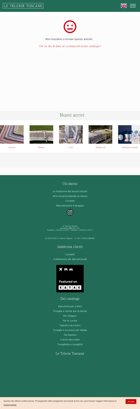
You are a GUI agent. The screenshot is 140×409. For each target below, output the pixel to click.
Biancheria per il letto (70, 306)
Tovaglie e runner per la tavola (70, 311)
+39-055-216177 (62, 230)
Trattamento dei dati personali (70, 259)
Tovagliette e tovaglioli (70, 344)
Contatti (70, 201)
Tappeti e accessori (69, 325)
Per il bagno (70, 316)
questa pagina (10, 405)
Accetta (131, 401)
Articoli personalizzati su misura (70, 196)
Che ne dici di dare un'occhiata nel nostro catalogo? (70, 46)
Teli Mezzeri (70, 335)
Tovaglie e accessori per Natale (70, 330)
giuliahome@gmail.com (70, 228)
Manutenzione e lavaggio (70, 205)
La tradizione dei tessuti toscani (70, 191)
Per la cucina (70, 320)
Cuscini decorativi (70, 339)
